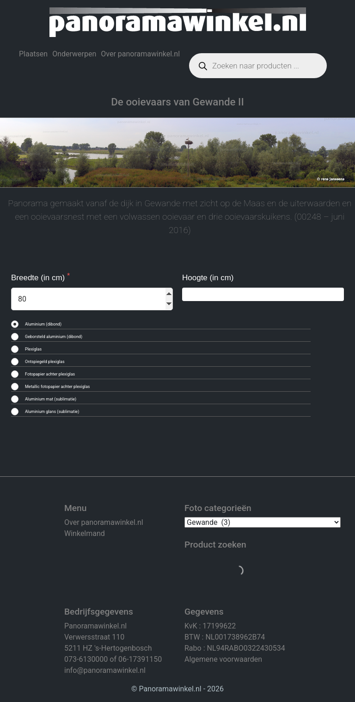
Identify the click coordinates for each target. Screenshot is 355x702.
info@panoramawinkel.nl (105, 670)
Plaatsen (33, 53)
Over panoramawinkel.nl (140, 53)
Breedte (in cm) (39, 277)
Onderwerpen (74, 53)
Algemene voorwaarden (223, 659)
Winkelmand (84, 533)
